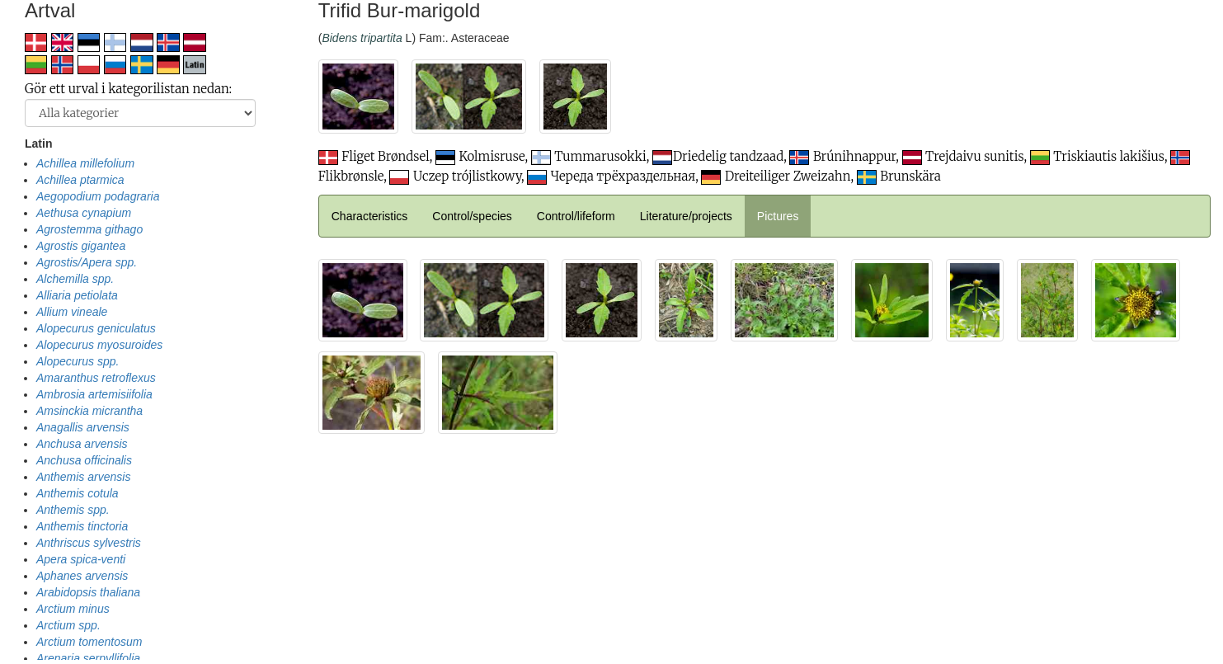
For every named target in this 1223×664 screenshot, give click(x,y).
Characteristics (370, 216)
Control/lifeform (576, 216)
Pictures (778, 216)
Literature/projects (686, 216)
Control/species (472, 216)
